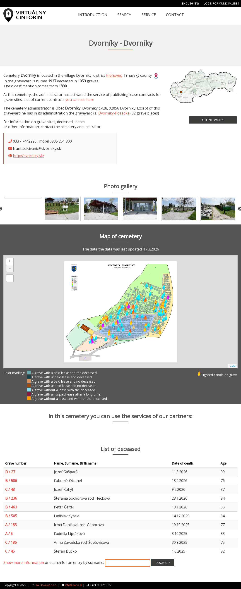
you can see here (79, 99)
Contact (175, 14)
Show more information (23, 562)
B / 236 (11, 498)
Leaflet (232, 366)
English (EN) (190, 3)
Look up (163, 563)
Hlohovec (114, 75)
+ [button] (9, 261)
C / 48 (10, 489)
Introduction (92, 14)
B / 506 (11, 480)
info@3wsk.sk (73, 585)
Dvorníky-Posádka (114, 113)
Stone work (213, 120)
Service (149, 14)
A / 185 (11, 524)
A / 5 (9, 533)
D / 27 (10, 471)
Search (124, 14)
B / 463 (11, 507)
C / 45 (10, 551)
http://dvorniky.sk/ (28, 155)
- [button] (9, 268)
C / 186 (11, 542)
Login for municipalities (221, 3)
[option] (23, 209)
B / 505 (11, 515)
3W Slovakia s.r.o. (46, 585)
